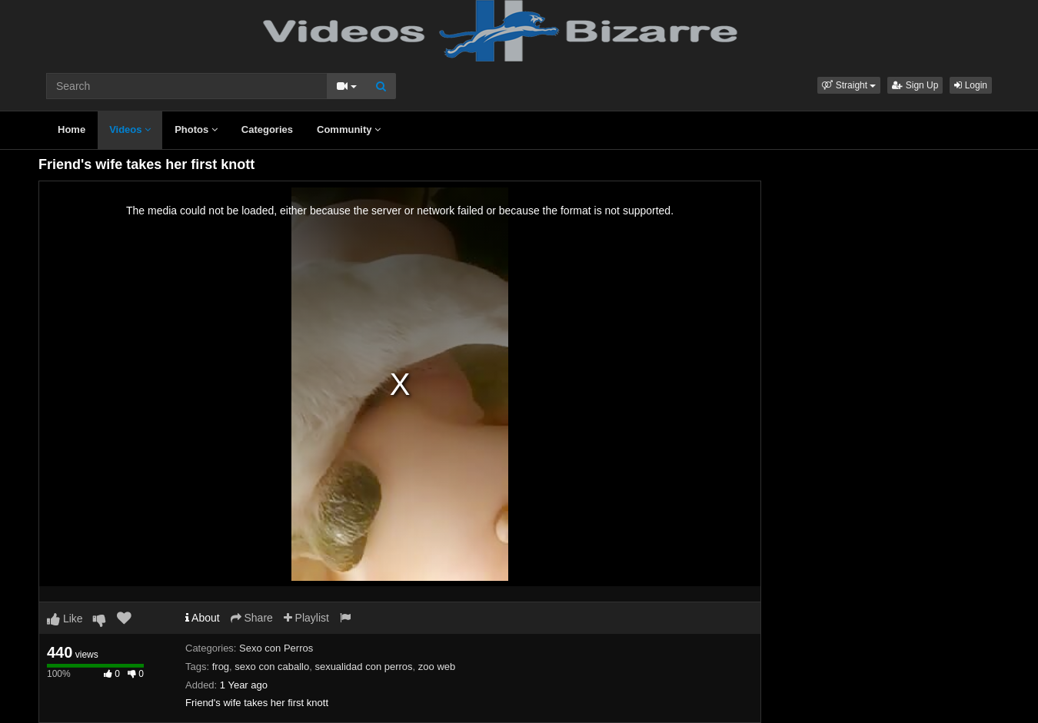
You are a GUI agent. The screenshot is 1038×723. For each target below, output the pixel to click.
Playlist (306, 618)
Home (71, 129)
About (202, 618)
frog (220, 666)
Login (970, 85)
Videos (130, 129)
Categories (267, 129)
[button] (848, 85)
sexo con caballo (272, 666)
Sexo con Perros (276, 648)
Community (349, 129)
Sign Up (915, 85)
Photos (196, 129)
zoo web (436, 666)
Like (65, 618)
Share (252, 618)
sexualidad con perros (363, 666)
